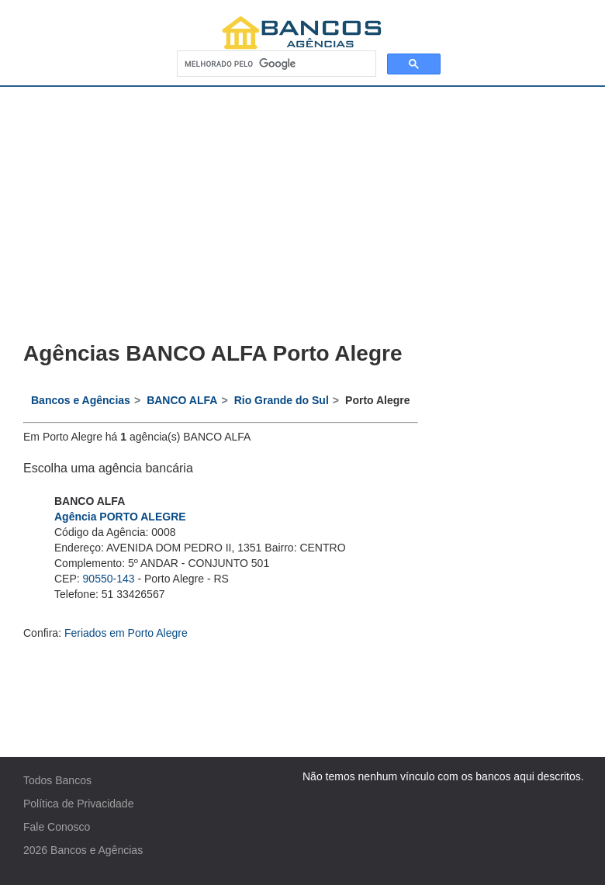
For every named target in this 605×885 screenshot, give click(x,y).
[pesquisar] (275, 64)
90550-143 (109, 578)
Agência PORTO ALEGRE (120, 516)
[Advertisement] (303, 203)
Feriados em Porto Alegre (126, 633)
